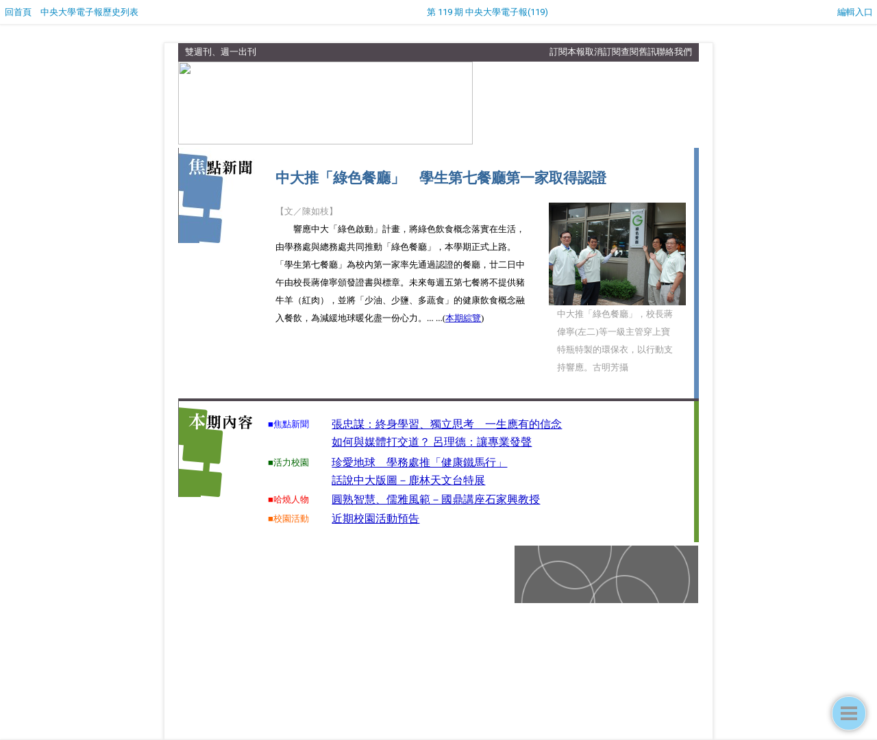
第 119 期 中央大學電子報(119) (487, 12)
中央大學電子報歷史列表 (89, 12)
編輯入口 (855, 12)
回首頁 (18, 12)
